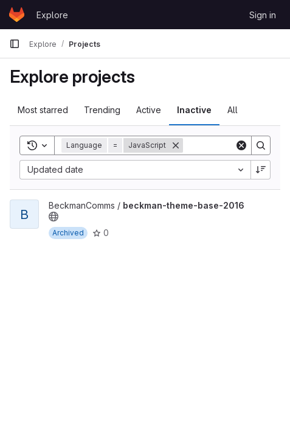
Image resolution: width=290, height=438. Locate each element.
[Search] (261, 145)
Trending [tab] (102, 110)
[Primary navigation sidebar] (14, 44)
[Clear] (241, 145)
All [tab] (232, 110)
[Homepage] (17, 14)
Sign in (262, 15)
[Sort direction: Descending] (261, 169)
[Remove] (175, 145)
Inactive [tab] (194, 110)
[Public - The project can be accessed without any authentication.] (53, 216)
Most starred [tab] (43, 110)
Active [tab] (148, 110)
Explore (52, 15)
